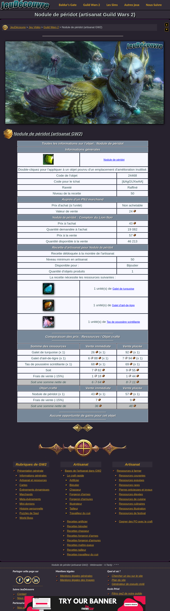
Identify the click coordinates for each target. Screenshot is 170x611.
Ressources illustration (132, 508)
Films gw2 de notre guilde (127, 593)
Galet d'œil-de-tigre (123, 305)
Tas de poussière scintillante (123, 322)
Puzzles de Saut (29, 513)
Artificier (74, 480)
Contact (21, 594)
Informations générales (33, 475)
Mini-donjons (27, 503)
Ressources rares (129, 485)
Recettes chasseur (78, 531)
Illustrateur (76, 503)
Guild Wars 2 (91, 5)
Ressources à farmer (129, 470)
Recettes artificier (77, 521)
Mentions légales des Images (77, 580)
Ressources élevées (131, 494)
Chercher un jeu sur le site (127, 576)
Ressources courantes (132, 475)
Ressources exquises (131, 480)
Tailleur (74, 508)
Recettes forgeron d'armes (82, 535)
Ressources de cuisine (132, 499)
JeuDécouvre (18, 27)
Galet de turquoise (123, 288)
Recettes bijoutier (77, 526)
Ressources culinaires (132, 503)
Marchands (26, 494)
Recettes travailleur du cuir (82, 554)
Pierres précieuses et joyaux (135, 489)
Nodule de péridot (114, 159)
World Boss (26, 517)
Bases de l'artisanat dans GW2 (83, 470)
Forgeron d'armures (81, 499)
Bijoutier (74, 485)
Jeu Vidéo (35, 27)
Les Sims (112, 5)
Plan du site (119, 580)
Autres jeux (131, 5)
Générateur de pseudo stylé (128, 584)
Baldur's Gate (68, 5)
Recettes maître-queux (80, 545)
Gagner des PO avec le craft (135, 521)
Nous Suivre (154, 5)
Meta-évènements (30, 499)
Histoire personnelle (31, 508)
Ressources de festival (132, 513)
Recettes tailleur (76, 549)
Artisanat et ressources (33, 480)
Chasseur (75, 489)
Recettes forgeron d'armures (84, 540)
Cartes (23, 485)
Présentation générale (30, 470)
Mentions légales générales (76, 576)
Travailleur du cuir (80, 513)
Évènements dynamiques (34, 489)
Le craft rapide (75, 475)
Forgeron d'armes (80, 494)
